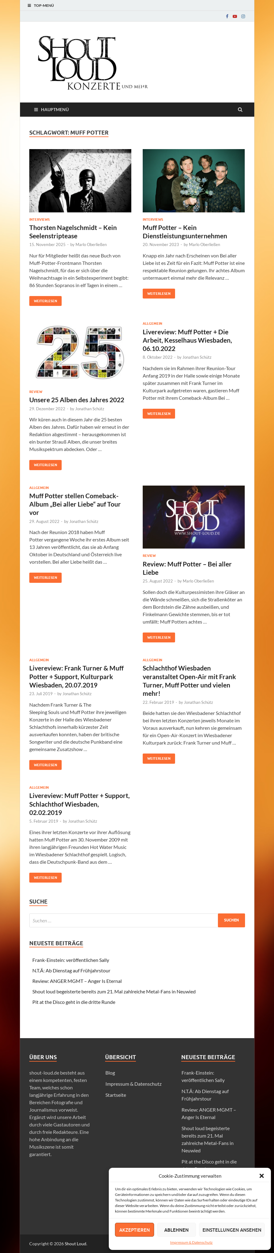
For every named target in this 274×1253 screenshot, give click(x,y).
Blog (110, 1072)
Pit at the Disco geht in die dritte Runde (73, 1002)
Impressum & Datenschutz (191, 1242)
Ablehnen (176, 1230)
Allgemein (152, 323)
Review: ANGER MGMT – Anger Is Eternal (77, 981)
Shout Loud (75, 1243)
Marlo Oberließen (91, 244)
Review (35, 392)
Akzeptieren (134, 1230)
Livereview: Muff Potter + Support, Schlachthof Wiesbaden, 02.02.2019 (79, 803)
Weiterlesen (43, 299)
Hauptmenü (55, 109)
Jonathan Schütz (89, 408)
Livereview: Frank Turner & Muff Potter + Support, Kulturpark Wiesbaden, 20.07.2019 (76, 676)
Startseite (115, 1095)
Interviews (39, 219)
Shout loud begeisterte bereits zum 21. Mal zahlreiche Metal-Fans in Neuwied (114, 991)
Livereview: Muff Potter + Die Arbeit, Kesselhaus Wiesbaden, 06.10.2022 (187, 340)
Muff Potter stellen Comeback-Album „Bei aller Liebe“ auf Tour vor (75, 504)
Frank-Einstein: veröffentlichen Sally (70, 960)
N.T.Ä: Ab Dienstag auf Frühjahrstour (71, 970)
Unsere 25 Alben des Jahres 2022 (76, 399)
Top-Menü (44, 5)
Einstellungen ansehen (231, 1230)
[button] (262, 1176)
